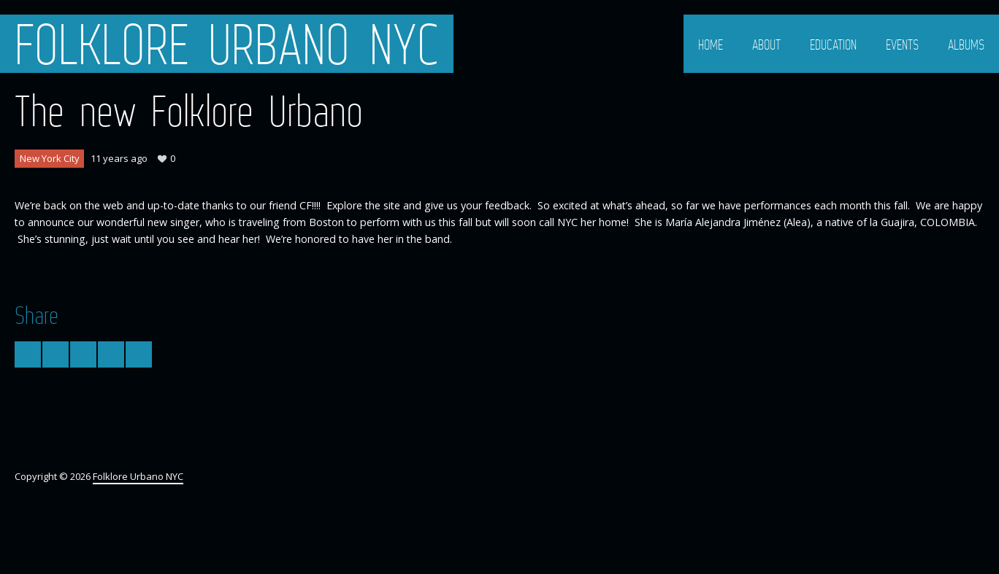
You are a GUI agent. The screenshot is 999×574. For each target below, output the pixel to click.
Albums (966, 44)
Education (833, 44)
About (766, 44)
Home (710, 44)
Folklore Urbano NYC (227, 44)
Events (902, 44)
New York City (50, 158)
